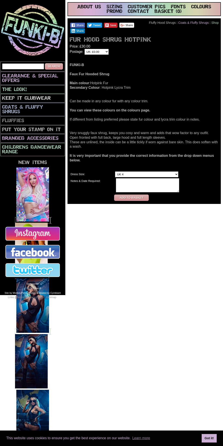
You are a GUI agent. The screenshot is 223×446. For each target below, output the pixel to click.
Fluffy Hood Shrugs (162, 22)
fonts (178, 7)
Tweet (94, 25)
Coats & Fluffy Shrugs (22, 109)
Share (77, 25)
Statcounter (32, 283)
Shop (215, 22)
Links (11, 297)
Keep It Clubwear (26, 98)
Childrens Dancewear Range (31, 149)
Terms (20, 297)
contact (138, 11)
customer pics (147, 7)
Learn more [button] (141, 438)
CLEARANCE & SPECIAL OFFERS (30, 78)
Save (110, 25)
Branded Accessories (30, 138)
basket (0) (168, 11)
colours (201, 7)
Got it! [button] (209, 438)
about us (89, 7)
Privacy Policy (35, 297)
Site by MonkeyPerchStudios (20, 293)
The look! (14, 89)
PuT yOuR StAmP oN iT (31, 130)
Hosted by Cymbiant (50, 293)
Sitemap (51, 297)
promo (114, 11)
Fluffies (13, 121)
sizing (114, 7)
